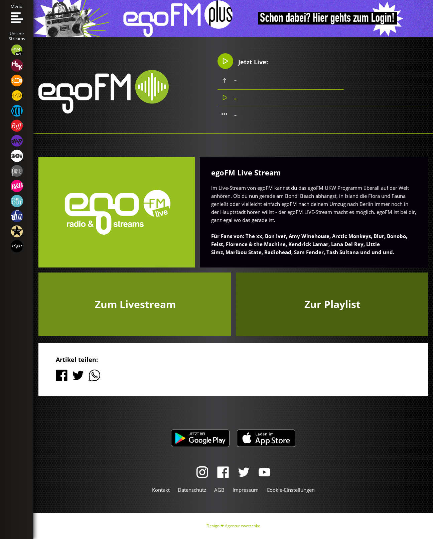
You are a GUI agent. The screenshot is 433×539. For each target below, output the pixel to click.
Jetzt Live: (243, 61)
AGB (219, 489)
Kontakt (161, 489)
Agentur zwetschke (242, 526)
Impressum (246, 489)
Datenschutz (192, 489)
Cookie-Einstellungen (291, 489)
